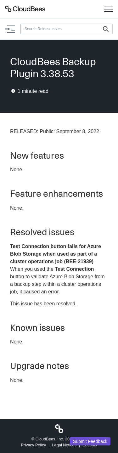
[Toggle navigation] (108, 9)
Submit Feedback (90, 441)
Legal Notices (64, 445)
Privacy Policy (33, 445)
